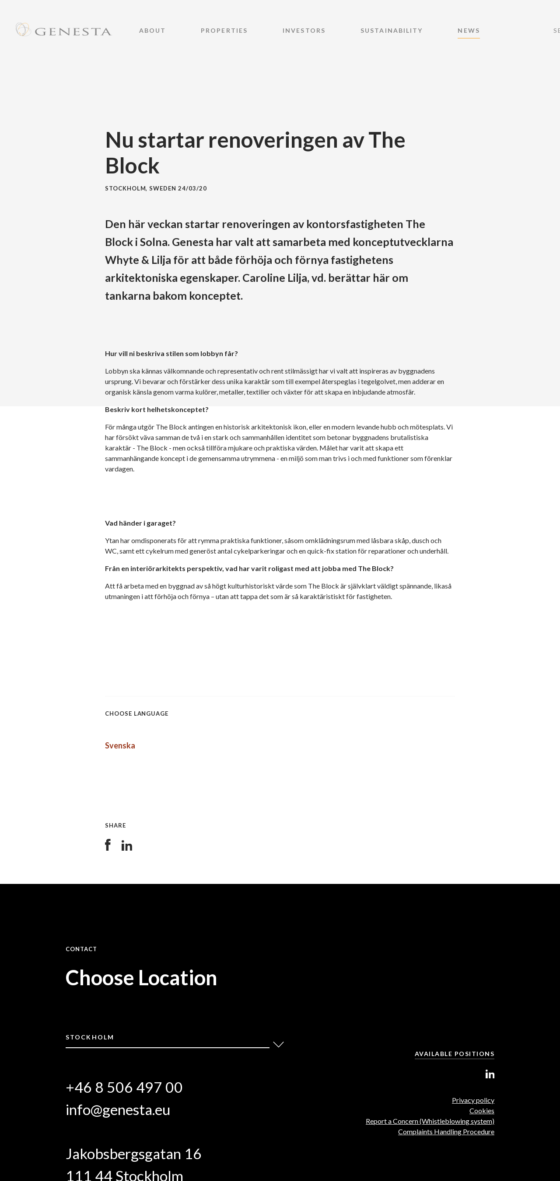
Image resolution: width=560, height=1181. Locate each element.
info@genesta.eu (118, 1109)
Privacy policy (473, 1100)
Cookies (481, 1110)
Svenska (120, 745)
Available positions (455, 1053)
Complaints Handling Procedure (446, 1131)
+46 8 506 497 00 (124, 1087)
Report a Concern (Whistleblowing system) (430, 1121)
